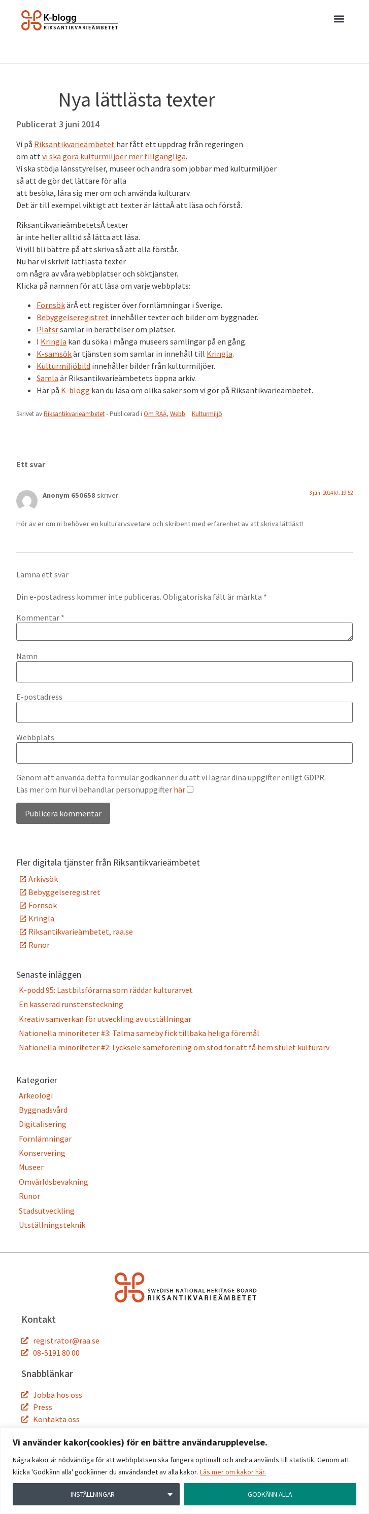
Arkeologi (36, 1095)
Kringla (53, 341)
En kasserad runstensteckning (71, 1004)
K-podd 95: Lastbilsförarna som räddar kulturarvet (106, 990)
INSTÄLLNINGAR (92, 1494)
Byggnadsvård (43, 1110)
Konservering (42, 1153)
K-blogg (75, 390)
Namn (27, 656)
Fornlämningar (45, 1138)
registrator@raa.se (66, 1340)
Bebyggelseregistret (73, 317)
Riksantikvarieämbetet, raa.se (80, 931)
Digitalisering (42, 1124)
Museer (31, 1167)
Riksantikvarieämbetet (74, 144)
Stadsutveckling (47, 1211)
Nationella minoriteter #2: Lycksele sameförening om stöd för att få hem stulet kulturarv (174, 1047)
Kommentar (40, 617)
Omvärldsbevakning (53, 1182)
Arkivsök (43, 879)
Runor (39, 945)
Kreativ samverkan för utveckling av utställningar (105, 1019)
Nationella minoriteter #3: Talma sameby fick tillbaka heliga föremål (139, 1033)
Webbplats (35, 737)
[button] (338, 21)
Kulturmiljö (207, 413)
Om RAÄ (155, 413)
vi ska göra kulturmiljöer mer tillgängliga (114, 156)
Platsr (47, 329)
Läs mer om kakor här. (233, 1471)
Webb (177, 413)
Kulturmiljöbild (63, 366)
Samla (47, 378)
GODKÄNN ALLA (270, 1494)
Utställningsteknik (52, 1225)
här (179, 789)
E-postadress (39, 697)
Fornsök (51, 305)
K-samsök (54, 354)
